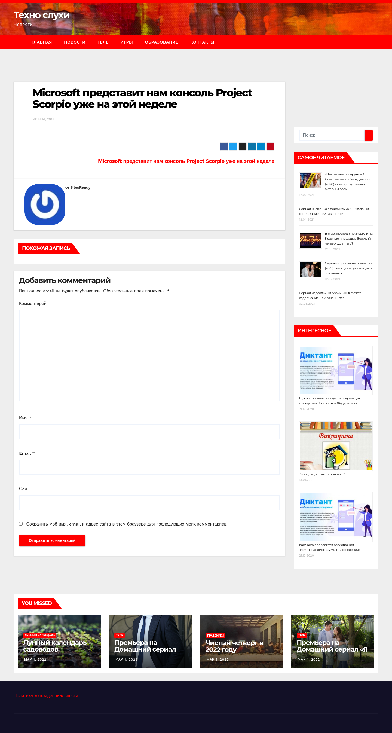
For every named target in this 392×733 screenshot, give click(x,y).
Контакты (202, 42)
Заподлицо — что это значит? (322, 474)
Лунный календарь (40, 635)
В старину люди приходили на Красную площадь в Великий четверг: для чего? (349, 238)
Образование (161, 42)
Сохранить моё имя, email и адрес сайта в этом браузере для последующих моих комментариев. (126, 524)
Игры (127, 42)
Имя (25, 417)
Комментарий (33, 303)
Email (27, 453)
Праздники (215, 635)
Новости (74, 42)
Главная (42, 42)
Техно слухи (41, 15)
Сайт (24, 488)
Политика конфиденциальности (46, 695)
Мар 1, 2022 (35, 659)
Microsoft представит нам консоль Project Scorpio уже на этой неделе (142, 98)
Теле (103, 42)
